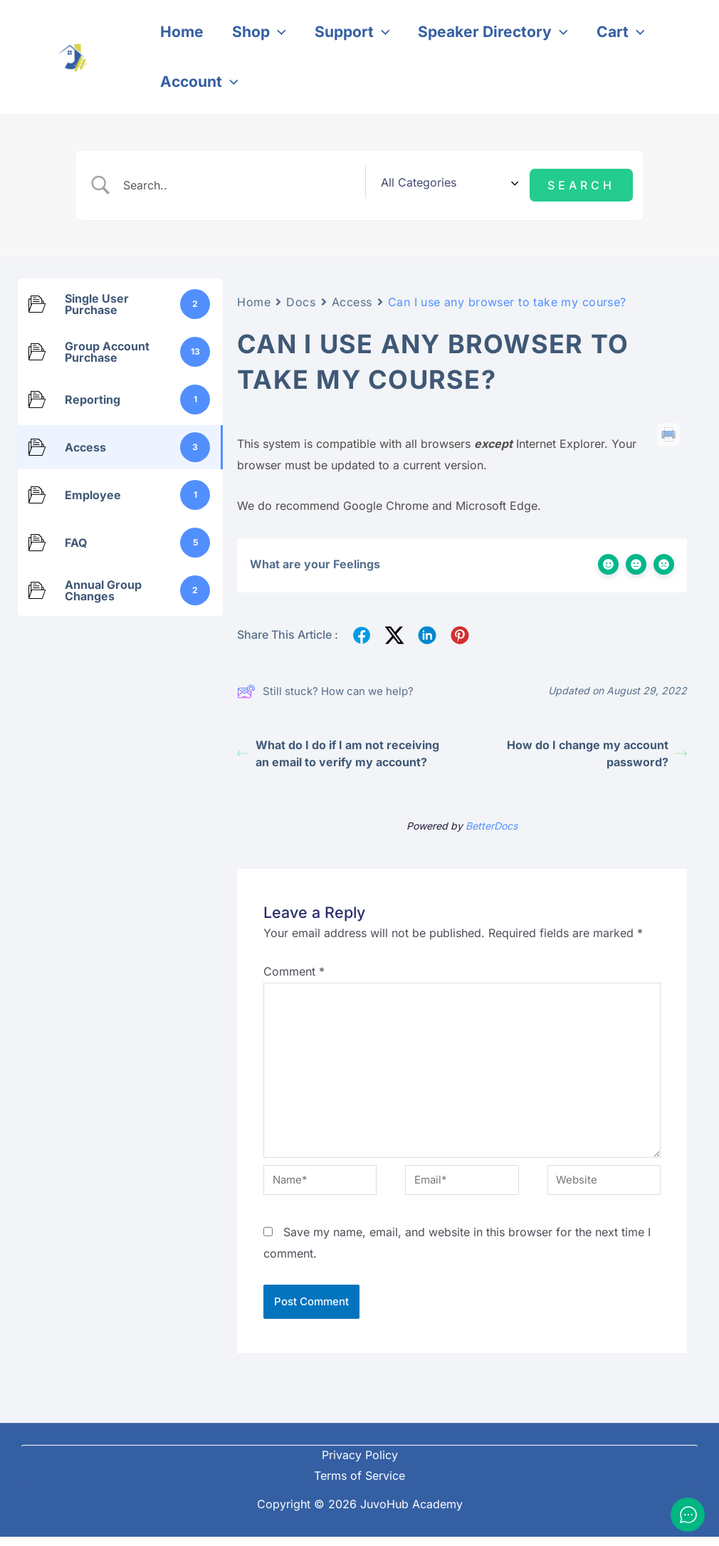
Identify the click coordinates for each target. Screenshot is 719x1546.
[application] (280, 32)
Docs (300, 296)
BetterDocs (492, 821)
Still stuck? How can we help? (325, 686)
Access (352, 296)
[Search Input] (265, 182)
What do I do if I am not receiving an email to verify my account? (338, 748)
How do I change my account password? (597, 748)
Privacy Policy (360, 1464)
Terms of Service (359, 1485)
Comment (294, 966)
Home (254, 296)
